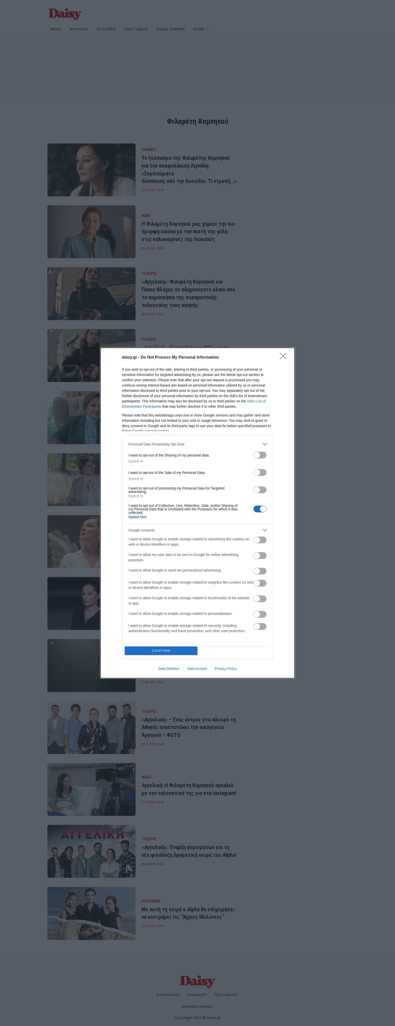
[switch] (260, 455)
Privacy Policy (226, 669)
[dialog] (197, 513)
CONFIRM (161, 651)
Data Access (197, 669)
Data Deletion (169, 669)
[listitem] (197, 444)
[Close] (284, 357)
